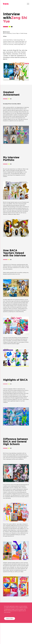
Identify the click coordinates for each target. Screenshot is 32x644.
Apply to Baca (9, 618)
